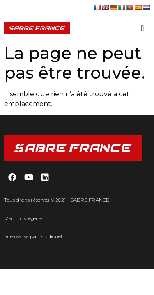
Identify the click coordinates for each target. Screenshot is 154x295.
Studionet (51, 236)
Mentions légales (23, 218)
